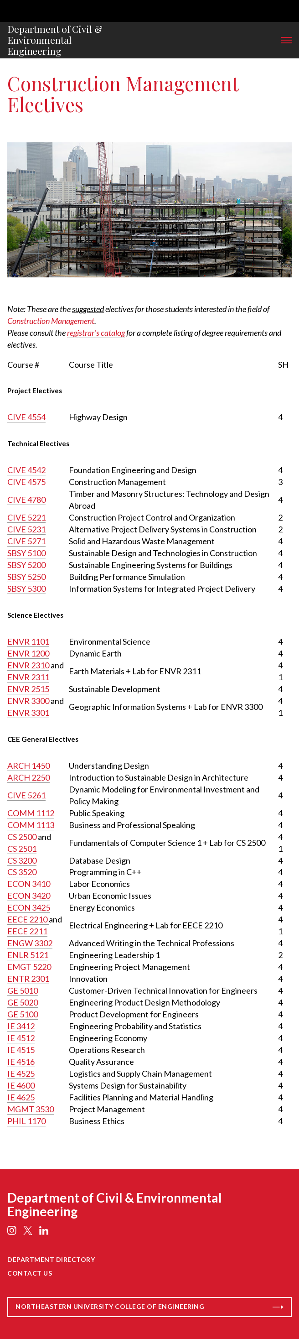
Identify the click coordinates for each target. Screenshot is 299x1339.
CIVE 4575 (26, 482)
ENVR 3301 (28, 713)
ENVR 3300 (29, 701)
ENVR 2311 (28, 677)
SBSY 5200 (26, 565)
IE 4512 (21, 1038)
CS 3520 (21, 872)
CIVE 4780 (26, 500)
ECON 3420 (28, 896)
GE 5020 (22, 1002)
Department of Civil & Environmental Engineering (55, 40)
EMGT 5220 (29, 967)
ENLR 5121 (27, 955)
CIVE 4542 (26, 470)
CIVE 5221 (26, 517)
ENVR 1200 (28, 653)
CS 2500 (21, 837)
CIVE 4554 (26, 417)
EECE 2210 (28, 919)
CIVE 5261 (26, 795)
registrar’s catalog (96, 333)
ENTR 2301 (28, 979)
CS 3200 (21, 860)
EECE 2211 (27, 931)
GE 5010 (22, 990)
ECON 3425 (28, 907)
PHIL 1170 (26, 1121)
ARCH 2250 (28, 777)
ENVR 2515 (28, 689)
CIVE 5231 (26, 529)
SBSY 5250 (26, 577)
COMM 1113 (30, 825)
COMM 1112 (30, 813)
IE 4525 (21, 1073)
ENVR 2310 (28, 665)
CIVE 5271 (26, 541)
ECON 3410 (28, 884)
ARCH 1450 (28, 766)
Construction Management (50, 321)
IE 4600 (21, 1085)
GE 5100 (22, 1014)
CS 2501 (21, 849)
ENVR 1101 (28, 641)
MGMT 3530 (30, 1109)
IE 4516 (21, 1062)
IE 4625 (21, 1097)
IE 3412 (21, 1026)
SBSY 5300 (26, 589)
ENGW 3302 (29, 943)
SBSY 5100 (26, 553)
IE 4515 (21, 1050)
